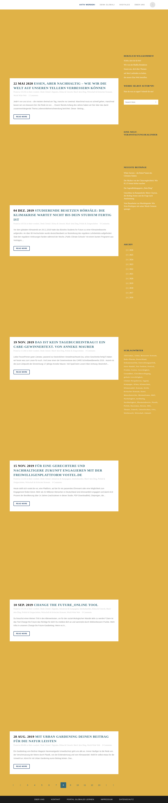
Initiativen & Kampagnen (61, 479)
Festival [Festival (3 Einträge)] (151, 366)
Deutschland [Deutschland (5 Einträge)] (141, 359)
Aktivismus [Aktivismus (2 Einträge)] (128, 356)
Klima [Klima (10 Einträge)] (136, 384)
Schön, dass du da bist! (132, 61)
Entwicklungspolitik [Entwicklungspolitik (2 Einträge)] (147, 363)
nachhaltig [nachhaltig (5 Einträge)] (140, 399)
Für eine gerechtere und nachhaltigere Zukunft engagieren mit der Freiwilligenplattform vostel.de (58, 470)
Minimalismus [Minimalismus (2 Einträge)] (144, 395)
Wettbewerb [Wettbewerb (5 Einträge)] (129, 413)
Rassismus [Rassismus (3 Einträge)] (135, 406)
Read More (21, 117)
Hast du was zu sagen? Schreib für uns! (139, 92)
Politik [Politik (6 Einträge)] (127, 406)
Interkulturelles (77, 479)
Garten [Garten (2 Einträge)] (134, 370)
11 (85, 785)
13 (99, 785)
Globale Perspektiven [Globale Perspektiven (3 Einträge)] (133, 381)
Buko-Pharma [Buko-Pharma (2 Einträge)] (129, 359)
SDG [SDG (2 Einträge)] (149, 406)
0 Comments (105, 224)
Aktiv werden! (33, 92)
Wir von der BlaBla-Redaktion (135, 65)
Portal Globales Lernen (80, 799)
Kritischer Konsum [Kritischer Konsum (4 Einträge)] (132, 391)
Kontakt (55, 799)
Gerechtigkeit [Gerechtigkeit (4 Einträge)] (143, 370)
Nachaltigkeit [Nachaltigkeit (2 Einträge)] (129, 399)
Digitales (55, 92)
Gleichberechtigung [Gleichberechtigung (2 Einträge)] (142, 374)
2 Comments (33, 95)
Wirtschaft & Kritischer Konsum (99, 92)
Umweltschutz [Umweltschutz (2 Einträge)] (144, 409)
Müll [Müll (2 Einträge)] (153, 395)
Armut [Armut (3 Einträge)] (137, 356)
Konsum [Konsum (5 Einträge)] (139, 388)
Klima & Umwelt (66, 92)
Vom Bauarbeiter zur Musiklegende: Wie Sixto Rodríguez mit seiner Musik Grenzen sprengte (140, 206)
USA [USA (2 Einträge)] (154, 409)
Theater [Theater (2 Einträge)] (127, 409)
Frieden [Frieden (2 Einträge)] (127, 370)
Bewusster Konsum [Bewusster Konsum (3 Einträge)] (149, 356)
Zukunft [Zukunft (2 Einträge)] (148, 413)
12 (92, 785)
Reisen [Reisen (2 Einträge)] (143, 406)
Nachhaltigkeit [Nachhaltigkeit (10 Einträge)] (130, 402)
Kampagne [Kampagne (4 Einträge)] (128, 384)
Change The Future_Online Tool (66, 605)
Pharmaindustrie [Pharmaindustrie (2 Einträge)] (144, 402)
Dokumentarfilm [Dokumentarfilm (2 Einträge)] (130, 363)
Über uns (39, 799)
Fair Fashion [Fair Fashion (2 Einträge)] (141, 366)
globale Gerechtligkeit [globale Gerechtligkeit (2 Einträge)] (133, 377)
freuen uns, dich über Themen (135, 69)
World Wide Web (20, 95)
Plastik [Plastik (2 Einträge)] (154, 402)
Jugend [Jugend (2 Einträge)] (146, 381)
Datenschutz (126, 799)
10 (78, 785)
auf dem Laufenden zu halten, (135, 73)
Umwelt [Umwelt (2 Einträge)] (134, 409)
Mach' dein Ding (80, 92)
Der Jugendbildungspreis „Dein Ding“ (138, 188)
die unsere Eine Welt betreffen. (135, 77)
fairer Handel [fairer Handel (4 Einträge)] (129, 366)
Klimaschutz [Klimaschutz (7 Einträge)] (145, 384)
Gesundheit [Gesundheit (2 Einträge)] (128, 374)
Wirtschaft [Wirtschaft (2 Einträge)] (139, 413)
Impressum (107, 799)
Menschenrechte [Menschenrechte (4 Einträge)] (130, 395)
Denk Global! (45, 92)
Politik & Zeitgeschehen (88, 224)
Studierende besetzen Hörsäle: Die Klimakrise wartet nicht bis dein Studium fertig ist (62, 215)
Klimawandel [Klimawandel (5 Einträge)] (129, 388)
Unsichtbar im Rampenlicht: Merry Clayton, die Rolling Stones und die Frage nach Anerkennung (140, 196)
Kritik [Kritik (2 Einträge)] (146, 388)
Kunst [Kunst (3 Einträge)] (143, 391)
